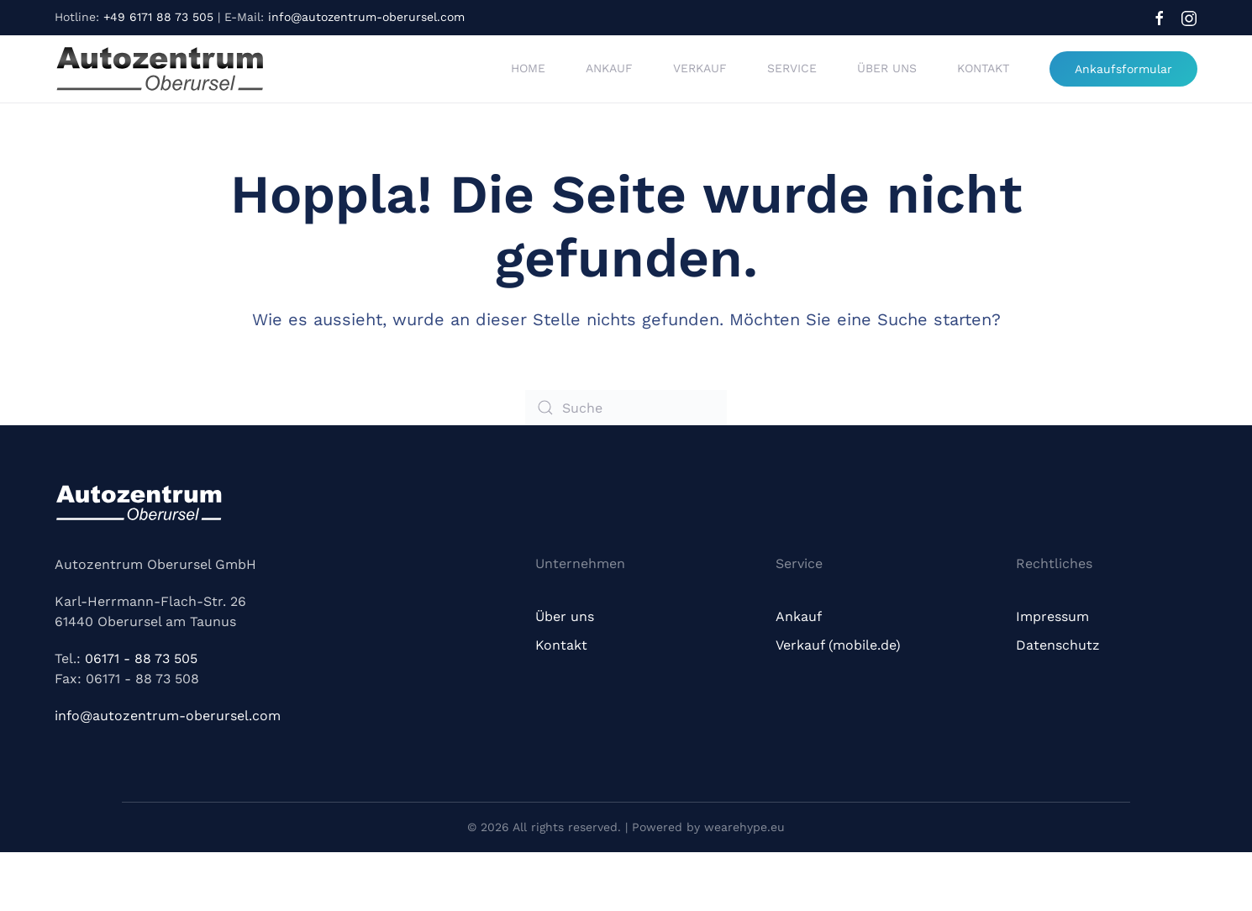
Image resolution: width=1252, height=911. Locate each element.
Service (792, 68)
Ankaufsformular (1123, 69)
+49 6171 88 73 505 (158, 17)
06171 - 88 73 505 (141, 658)
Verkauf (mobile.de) (838, 645)
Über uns (887, 68)
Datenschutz (1058, 645)
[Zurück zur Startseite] (160, 69)
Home (528, 68)
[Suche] (626, 407)
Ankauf (609, 68)
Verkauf (700, 68)
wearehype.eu (744, 827)
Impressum (1052, 616)
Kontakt (983, 68)
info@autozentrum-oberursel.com (366, 17)
